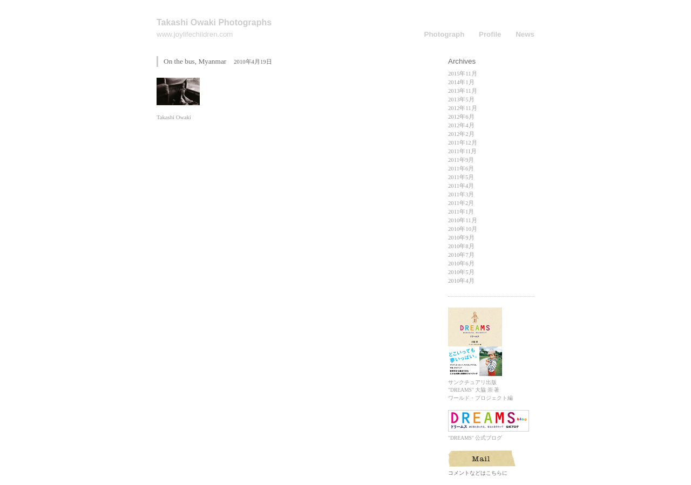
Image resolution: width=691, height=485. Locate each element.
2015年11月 (462, 74)
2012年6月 (461, 117)
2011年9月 (461, 160)
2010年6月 (461, 264)
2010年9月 (461, 238)
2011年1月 (461, 212)
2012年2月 (461, 134)
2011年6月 (461, 169)
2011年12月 (462, 143)
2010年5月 (461, 272)
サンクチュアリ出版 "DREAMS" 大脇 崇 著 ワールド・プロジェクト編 (480, 387)
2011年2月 (461, 203)
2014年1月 (461, 82)
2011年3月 (461, 194)
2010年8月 (461, 246)
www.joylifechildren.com (195, 34)
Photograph (444, 34)
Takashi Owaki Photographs (214, 22)
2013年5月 (461, 100)
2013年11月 (462, 91)
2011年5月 (461, 177)
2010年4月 (461, 281)
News (525, 34)
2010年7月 (461, 255)
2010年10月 (462, 229)
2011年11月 (462, 151)
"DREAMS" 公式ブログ (488, 435)
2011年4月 (461, 186)
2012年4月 (461, 125)
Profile (490, 34)
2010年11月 (462, 220)
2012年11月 (462, 108)
